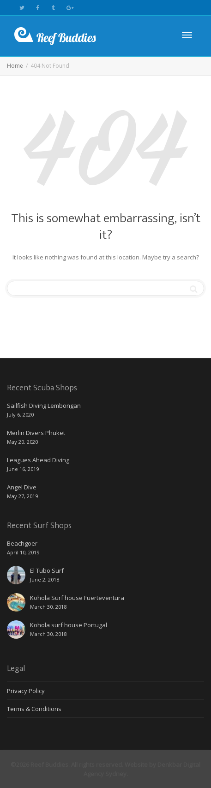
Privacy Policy (26, 691)
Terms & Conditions (34, 709)
